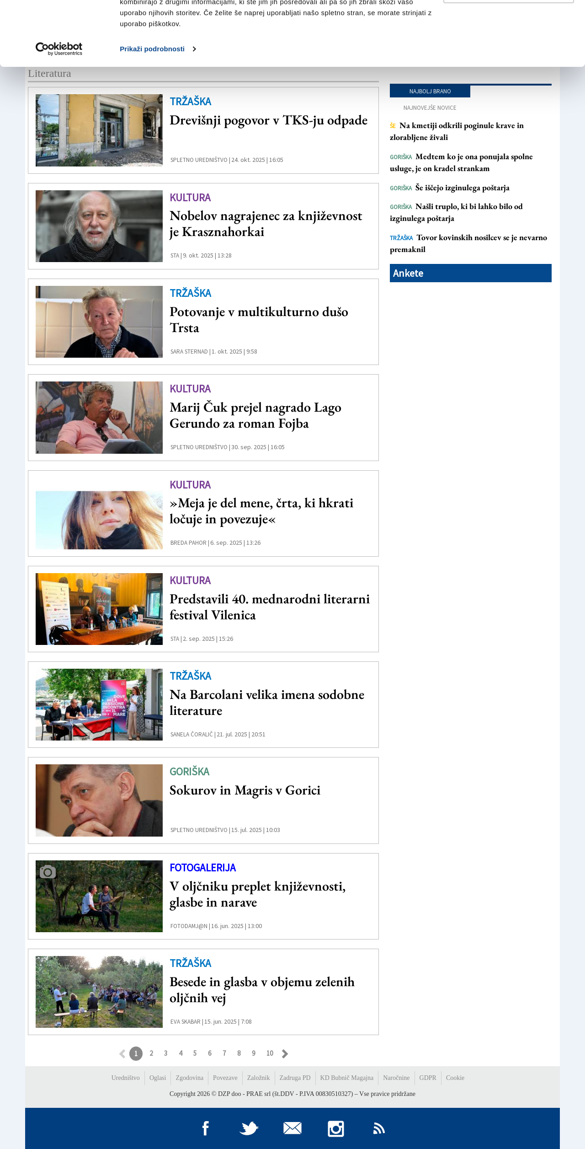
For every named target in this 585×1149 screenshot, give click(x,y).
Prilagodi (509, 54)
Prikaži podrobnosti (152, 113)
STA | (176, 255)
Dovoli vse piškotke (509, 24)
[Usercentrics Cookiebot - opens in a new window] (59, 113)
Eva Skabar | (186, 1022)
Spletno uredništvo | (200, 160)
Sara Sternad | (190, 351)
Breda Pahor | (189, 543)
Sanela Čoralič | (193, 734)
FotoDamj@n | (190, 926)
